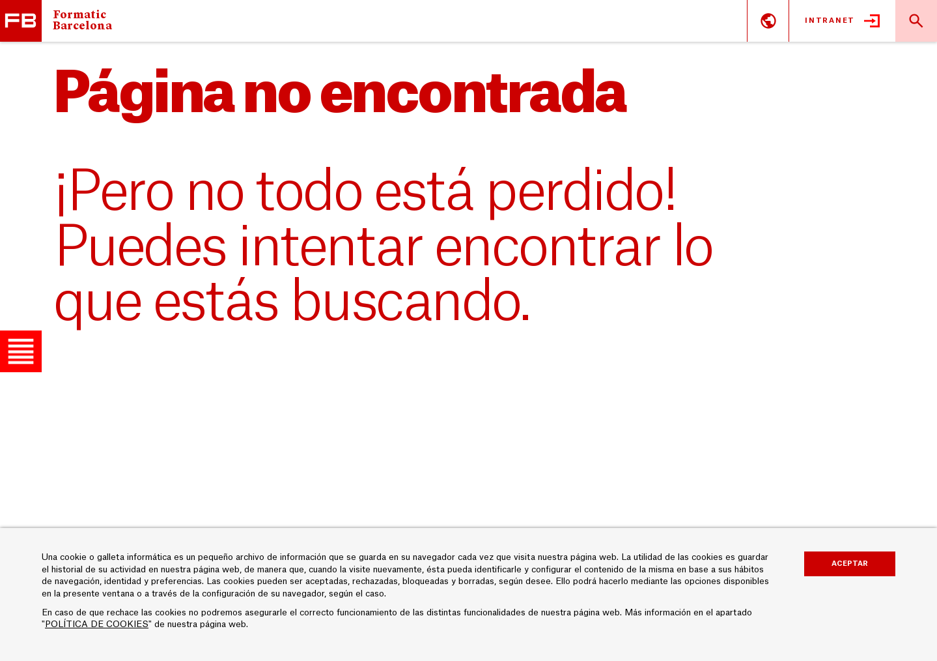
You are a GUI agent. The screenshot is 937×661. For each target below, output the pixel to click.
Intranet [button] (830, 20)
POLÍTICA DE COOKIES (96, 624)
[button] (21, 351)
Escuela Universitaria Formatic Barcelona (21, 21)
